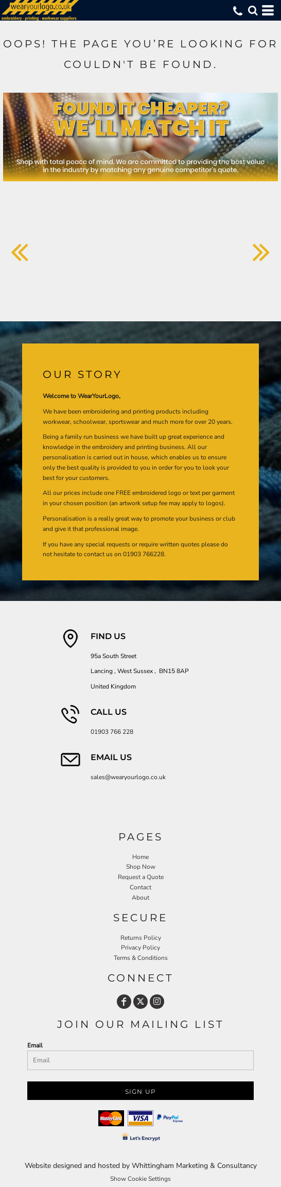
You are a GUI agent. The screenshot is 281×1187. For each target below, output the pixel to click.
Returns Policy (140, 938)
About (140, 897)
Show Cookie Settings (140, 1179)
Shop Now (140, 867)
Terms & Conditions (141, 958)
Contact (140, 887)
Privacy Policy (140, 947)
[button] (253, 10)
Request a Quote (141, 877)
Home (140, 857)
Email (35, 1045)
